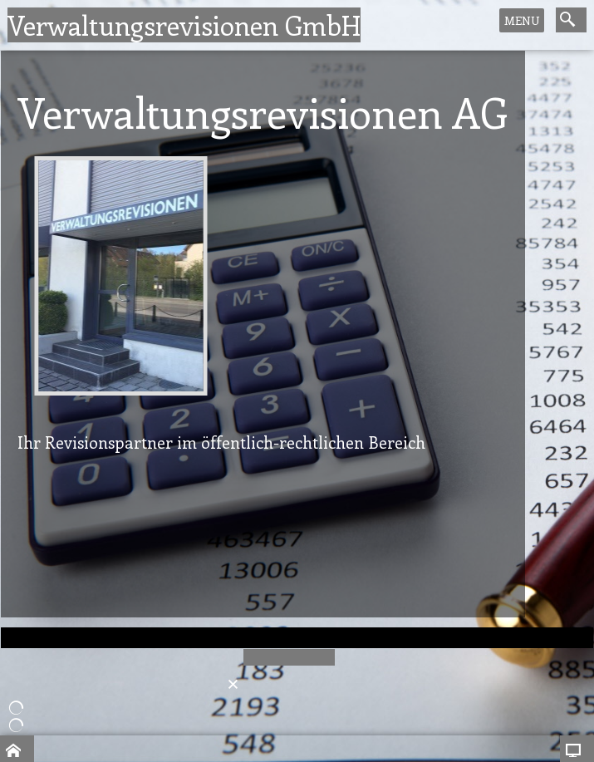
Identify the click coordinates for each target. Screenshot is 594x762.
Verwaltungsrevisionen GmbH (184, 24)
